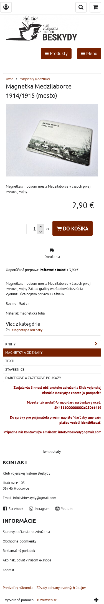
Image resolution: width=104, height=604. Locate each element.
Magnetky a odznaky (27, 330)
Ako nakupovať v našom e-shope (27, 560)
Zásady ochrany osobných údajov (61, 587)
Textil (10, 361)
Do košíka (72, 228)
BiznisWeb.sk (47, 600)
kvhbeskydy (52, 451)
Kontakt (8, 570)
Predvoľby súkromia (17, 587)
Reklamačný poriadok (19, 550)
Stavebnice (14, 369)
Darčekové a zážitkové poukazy (33, 377)
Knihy (53, 344)
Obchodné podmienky (19, 541)
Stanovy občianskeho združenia (26, 531)
